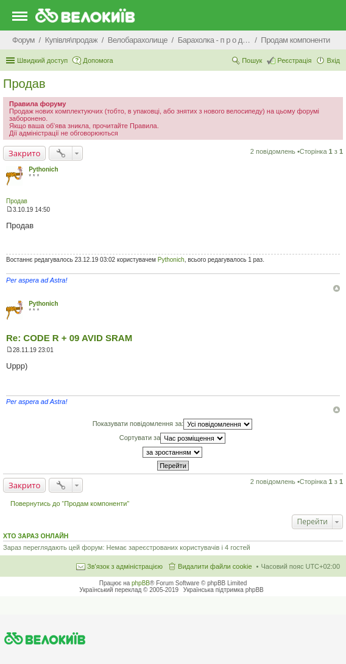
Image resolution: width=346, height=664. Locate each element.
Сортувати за (172, 438)
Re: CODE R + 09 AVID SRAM (69, 338)
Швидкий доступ (42, 60)
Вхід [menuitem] (333, 60)
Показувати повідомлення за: (173, 424)
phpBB (141, 583)
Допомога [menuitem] (98, 60)
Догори (336, 288)
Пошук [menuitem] (252, 60)
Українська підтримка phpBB (223, 589)
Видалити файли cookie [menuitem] (215, 566)
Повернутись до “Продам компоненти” (69, 503)
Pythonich (43, 169)
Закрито (24, 153)
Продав (24, 83)
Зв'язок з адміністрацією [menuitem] (125, 566)
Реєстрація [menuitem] (294, 60)
